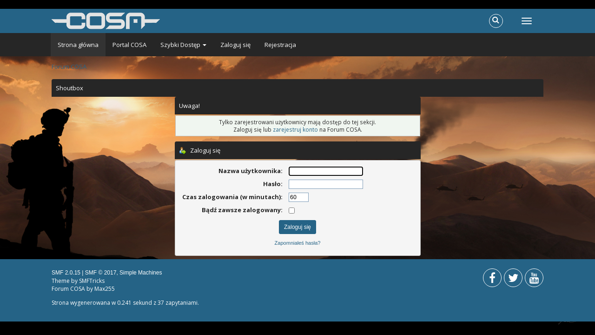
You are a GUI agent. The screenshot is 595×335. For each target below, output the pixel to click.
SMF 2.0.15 (66, 272)
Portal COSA (129, 44)
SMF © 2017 (101, 272)
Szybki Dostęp (183, 44)
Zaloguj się (235, 44)
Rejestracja (280, 44)
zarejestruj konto (295, 129)
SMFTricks (92, 281)
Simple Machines (140, 272)
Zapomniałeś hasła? (298, 243)
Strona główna (78, 44)
